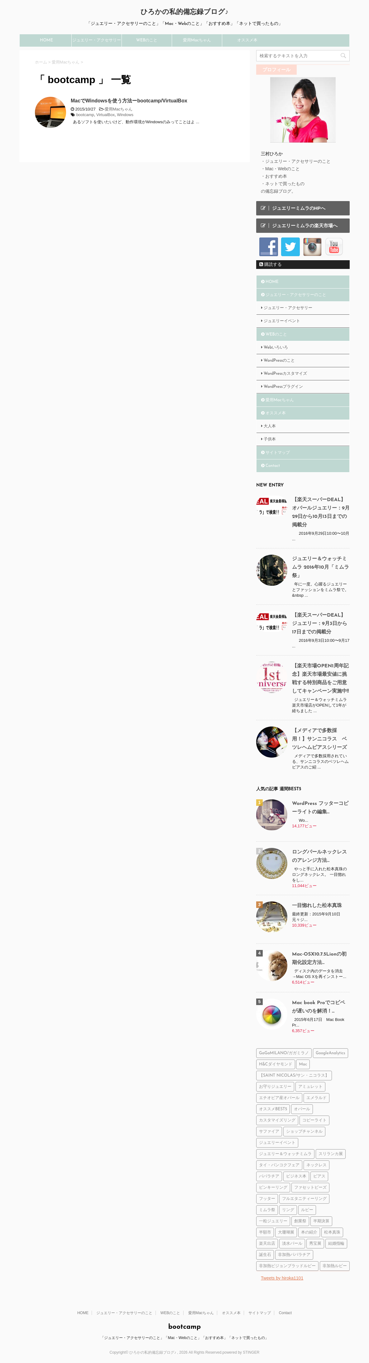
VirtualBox (105, 114)
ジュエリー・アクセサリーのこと (96, 42)
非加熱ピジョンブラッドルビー (287, 1266)
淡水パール (292, 1244)
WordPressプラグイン (283, 387)
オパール (302, 1109)
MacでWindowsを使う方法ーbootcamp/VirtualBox (129, 100)
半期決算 (321, 1221)
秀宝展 (315, 1244)
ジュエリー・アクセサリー (288, 308)
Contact (273, 466)
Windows (125, 114)
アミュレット (310, 1087)
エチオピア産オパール (279, 1098)
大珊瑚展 (286, 1232)
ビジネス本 (296, 1176)
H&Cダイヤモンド (275, 1064)
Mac (303, 1064)
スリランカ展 (331, 1154)
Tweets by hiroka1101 (282, 1278)
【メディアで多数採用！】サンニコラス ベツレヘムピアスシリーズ (319, 739)
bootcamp (85, 114)
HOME (46, 40)
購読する (270, 264)
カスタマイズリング (277, 1120)
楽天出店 (267, 1244)
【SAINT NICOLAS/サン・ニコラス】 (294, 1076)
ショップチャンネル (304, 1132)
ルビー (307, 1210)
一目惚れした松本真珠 (317, 905)
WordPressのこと (279, 361)
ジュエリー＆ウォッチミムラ (285, 1154)
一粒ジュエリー (273, 1221)
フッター (267, 1199)
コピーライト (314, 1120)
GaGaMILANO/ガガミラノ (284, 1053)
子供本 (270, 439)
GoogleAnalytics (330, 1053)
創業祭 (300, 1221)
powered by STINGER (241, 1352)
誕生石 (265, 1255)
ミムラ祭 (267, 1210)
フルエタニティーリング (304, 1199)
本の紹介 (309, 1232)
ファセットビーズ (310, 1188)
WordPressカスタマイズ (285, 374)
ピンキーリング (273, 1188)
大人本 (270, 426)
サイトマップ (278, 453)
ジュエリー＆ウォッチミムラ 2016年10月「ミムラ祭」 (320, 567)
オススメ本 (247, 40)
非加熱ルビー (335, 1266)
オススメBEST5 (273, 1109)
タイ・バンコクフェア (279, 1165)
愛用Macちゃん (197, 40)
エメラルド (316, 1098)
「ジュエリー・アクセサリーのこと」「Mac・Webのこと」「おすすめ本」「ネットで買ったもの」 (184, 1338)
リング (288, 1210)
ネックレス (316, 1165)
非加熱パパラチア (294, 1255)
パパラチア (269, 1176)
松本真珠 (332, 1232)
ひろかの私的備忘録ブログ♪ (184, 12)
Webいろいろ (276, 347)
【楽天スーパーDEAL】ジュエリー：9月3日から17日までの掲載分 (319, 624)
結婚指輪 (336, 1244)
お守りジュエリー (275, 1087)
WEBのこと (147, 40)
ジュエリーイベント (282, 321)
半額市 (265, 1232)
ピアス (319, 1176)
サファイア (269, 1132)
